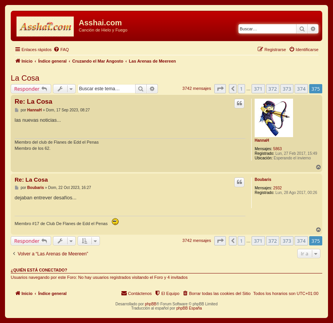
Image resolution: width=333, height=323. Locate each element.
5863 (277, 149)
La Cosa (25, 78)
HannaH (262, 140)
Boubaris (263, 179)
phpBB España (189, 308)
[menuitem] (61, 49)
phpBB (150, 304)
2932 (277, 188)
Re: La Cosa (33, 101)
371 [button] (258, 88)
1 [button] (241, 88)
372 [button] (272, 88)
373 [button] (287, 88)
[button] (220, 88)
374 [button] (301, 88)
